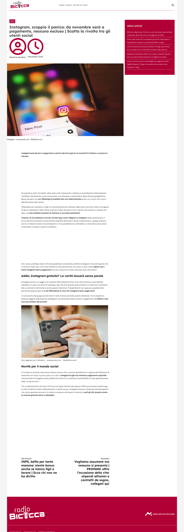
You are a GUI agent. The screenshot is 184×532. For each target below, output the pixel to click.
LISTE (12, 21)
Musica (69, 5)
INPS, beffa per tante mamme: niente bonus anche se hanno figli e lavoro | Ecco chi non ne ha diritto (41, 468)
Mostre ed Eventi (80, 5)
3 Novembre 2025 (35, 56)
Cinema (62, 5)
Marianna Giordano (17, 57)
